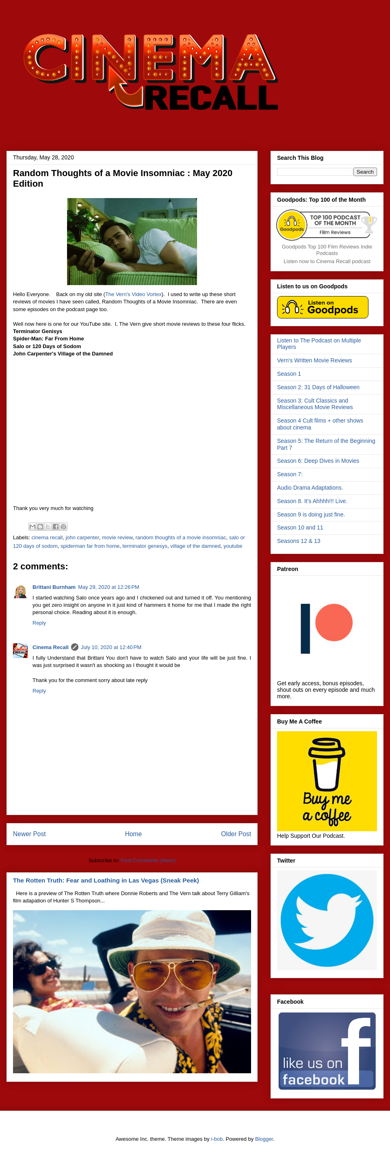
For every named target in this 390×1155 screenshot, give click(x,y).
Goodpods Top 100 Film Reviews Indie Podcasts (327, 250)
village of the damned (195, 546)
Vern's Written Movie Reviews (314, 360)
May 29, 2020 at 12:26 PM (108, 587)
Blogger (264, 1139)
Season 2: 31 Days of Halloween (318, 387)
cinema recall (47, 537)
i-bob (217, 1139)
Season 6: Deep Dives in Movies (318, 461)
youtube (232, 546)
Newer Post (29, 833)
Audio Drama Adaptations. (310, 487)
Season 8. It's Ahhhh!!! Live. (312, 501)
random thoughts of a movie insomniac (180, 537)
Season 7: (290, 474)
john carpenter (82, 537)
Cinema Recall (50, 647)
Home (133, 833)
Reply (39, 623)
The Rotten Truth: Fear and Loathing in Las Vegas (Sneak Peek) (106, 880)
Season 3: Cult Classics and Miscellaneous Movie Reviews (315, 404)
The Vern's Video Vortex (133, 294)
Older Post (236, 833)
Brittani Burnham (54, 587)
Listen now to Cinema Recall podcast (327, 261)
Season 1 (289, 373)
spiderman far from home (90, 546)
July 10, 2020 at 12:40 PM (111, 647)
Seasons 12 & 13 (299, 541)
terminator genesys (145, 546)
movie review (117, 537)
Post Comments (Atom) (148, 860)
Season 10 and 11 (300, 527)
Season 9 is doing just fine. (311, 514)
